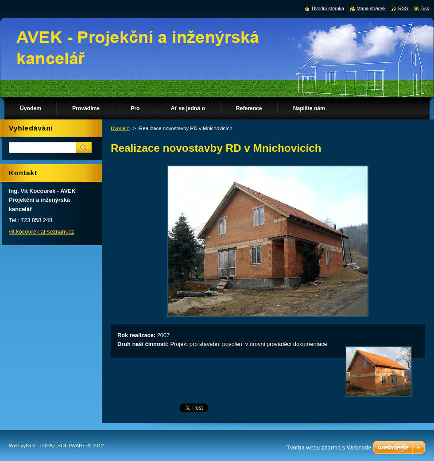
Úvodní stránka (328, 8)
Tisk (424, 8)
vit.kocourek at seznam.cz (41, 231)
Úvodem (120, 128)
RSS (403, 8)
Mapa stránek (371, 8)
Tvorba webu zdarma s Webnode (329, 447)
